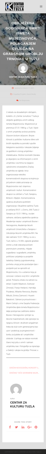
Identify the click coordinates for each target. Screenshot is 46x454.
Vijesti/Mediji (31, 94)
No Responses (24, 100)
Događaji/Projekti (19, 94)
